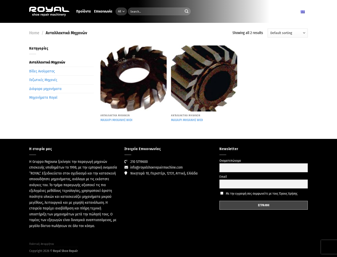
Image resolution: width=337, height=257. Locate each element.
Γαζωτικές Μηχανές (43, 80)
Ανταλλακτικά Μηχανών (47, 62)
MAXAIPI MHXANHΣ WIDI (116, 120)
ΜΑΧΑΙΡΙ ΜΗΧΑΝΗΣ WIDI (187, 120)
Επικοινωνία (103, 11)
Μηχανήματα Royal (43, 97)
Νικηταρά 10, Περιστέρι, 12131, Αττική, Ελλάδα (164, 173)
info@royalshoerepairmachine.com (156, 167)
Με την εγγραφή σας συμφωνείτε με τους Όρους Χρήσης (259, 194)
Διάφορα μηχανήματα (45, 89)
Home (34, 32)
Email (223, 177)
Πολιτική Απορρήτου (41, 244)
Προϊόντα (83, 11)
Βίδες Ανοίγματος (42, 71)
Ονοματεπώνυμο (230, 161)
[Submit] (186, 11)
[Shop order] (288, 33)
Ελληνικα (297, 11)
